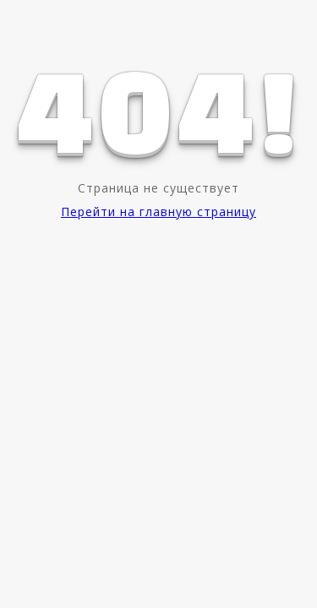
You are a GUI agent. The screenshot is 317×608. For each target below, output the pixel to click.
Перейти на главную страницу (158, 212)
